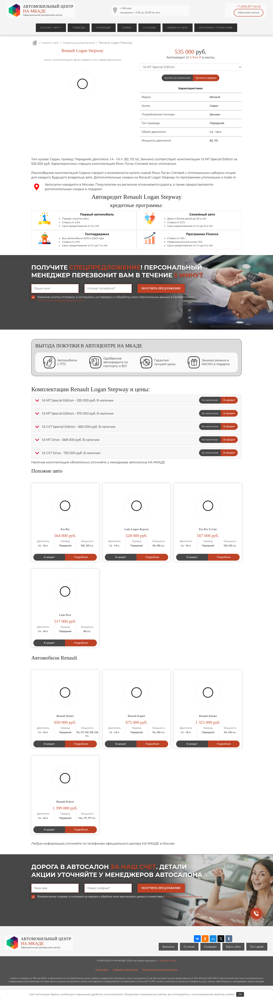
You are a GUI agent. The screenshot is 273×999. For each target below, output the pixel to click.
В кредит (229, 399)
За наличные (210, 399)
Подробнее (81, 557)
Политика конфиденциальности (159, 969)
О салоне (149, 27)
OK (240, 994)
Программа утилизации (215, 27)
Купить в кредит (206, 77)
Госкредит (103, 27)
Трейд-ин (78, 27)
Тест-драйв (257, 946)
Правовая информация (125, 969)
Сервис (127, 27)
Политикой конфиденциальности (60, 300)
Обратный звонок (248, 12)
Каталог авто (50, 27)
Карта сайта (233, 946)
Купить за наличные (177, 77)
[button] (37, 400)
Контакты (168, 946)
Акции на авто (177, 27)
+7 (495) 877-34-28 (248, 6)
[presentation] (60, 318)
